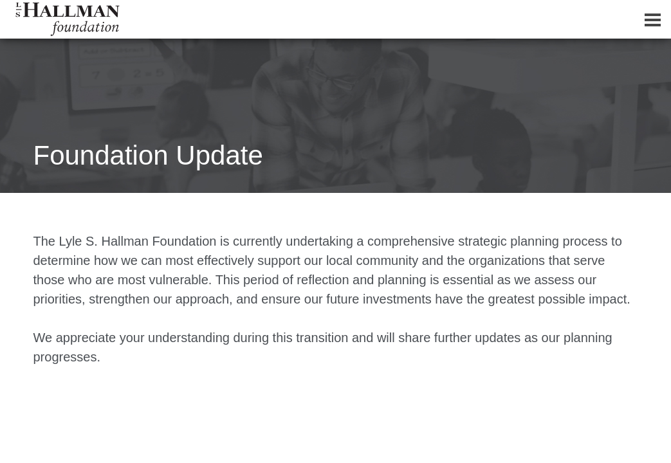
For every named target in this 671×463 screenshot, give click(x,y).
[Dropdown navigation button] (652, 19)
